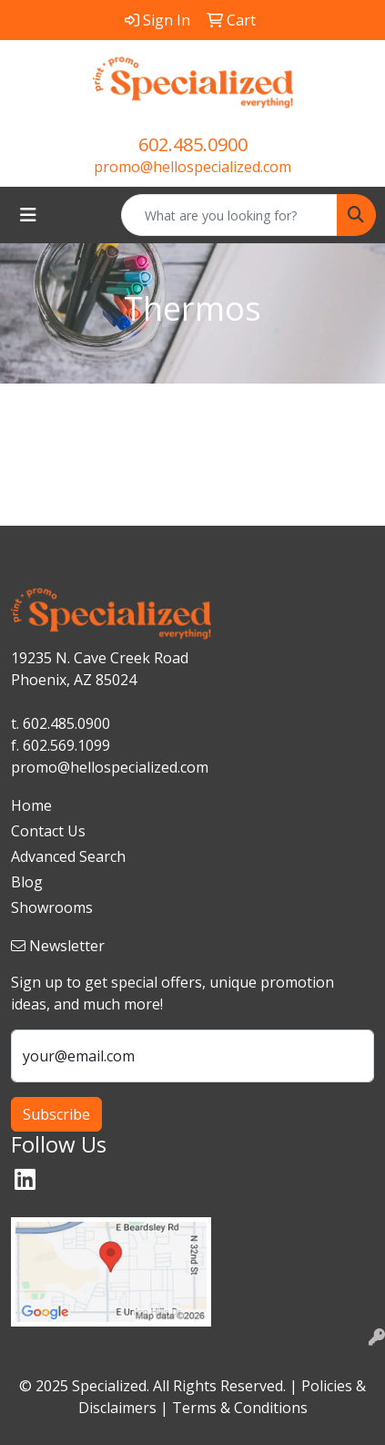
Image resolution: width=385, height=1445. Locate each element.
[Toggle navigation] (28, 215)
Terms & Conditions (240, 1408)
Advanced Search (68, 856)
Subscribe (56, 1114)
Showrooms (52, 907)
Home (31, 805)
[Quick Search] (229, 215)
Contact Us (48, 831)
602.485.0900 (193, 144)
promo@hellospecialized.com (192, 167)
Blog (27, 882)
